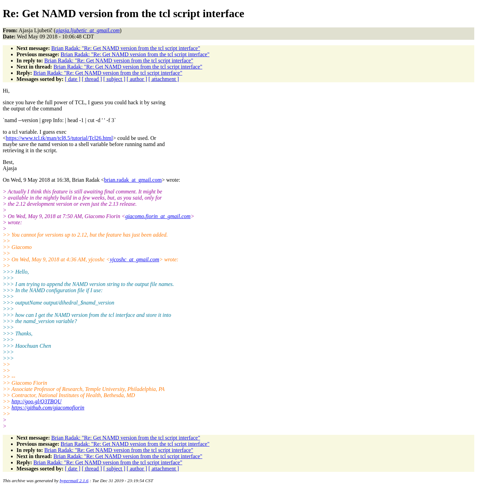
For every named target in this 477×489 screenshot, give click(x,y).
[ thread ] (92, 79)
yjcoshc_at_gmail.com (134, 259)
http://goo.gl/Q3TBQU (36, 401)
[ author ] (137, 79)
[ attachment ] (163, 79)
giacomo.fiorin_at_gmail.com (158, 216)
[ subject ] (114, 79)
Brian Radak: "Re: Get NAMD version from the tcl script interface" (125, 48)
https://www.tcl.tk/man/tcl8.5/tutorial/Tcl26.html (59, 138)
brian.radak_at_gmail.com (133, 180)
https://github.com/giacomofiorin (48, 407)
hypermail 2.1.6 (74, 480)
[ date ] (72, 79)
